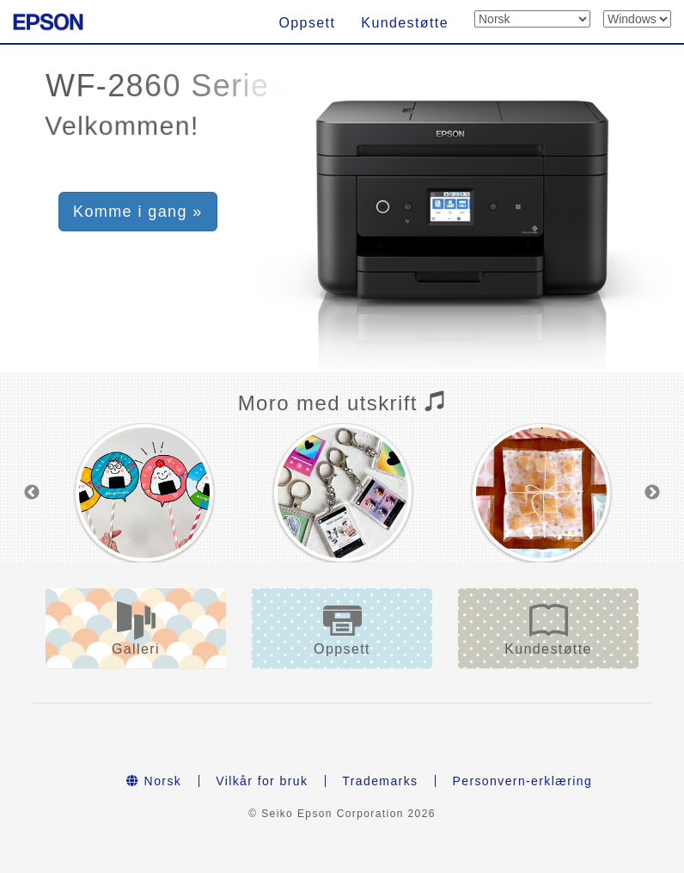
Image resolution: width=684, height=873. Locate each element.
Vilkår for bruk (262, 781)
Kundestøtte (405, 22)
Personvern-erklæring (522, 781)
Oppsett (306, 22)
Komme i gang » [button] (138, 211)
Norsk (153, 781)
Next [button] (652, 492)
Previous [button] (31, 492)
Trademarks (380, 781)
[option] (144, 493)
